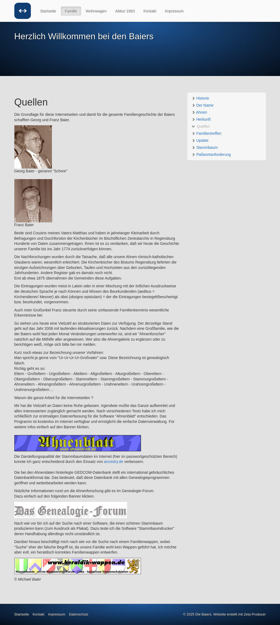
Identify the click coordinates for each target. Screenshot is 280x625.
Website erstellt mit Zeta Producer (239, 614)
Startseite (48, 11)
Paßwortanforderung (211, 154)
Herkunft (201, 119)
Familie (71, 11)
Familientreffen (206, 133)
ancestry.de (113, 461)
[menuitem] (48, 11)
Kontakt (149, 11)
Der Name (203, 105)
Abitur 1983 (125, 11)
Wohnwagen (96, 11)
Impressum (174, 11)
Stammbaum (205, 147)
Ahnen (199, 112)
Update (200, 140)
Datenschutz (78, 614)
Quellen (201, 126)
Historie (200, 98)
